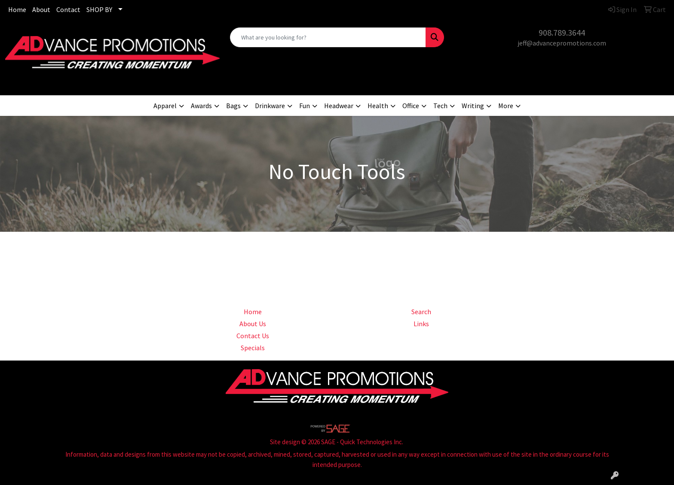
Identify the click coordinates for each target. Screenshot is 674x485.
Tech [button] (440, 105)
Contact (68, 9)
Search (421, 311)
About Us (252, 323)
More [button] (505, 105)
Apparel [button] (165, 105)
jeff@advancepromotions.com (562, 43)
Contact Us (252, 335)
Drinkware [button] (270, 105)
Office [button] (410, 105)
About (41, 9)
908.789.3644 (562, 32)
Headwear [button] (338, 105)
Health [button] (378, 105)
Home (17, 9)
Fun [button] (304, 105)
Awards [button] (201, 105)
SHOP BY (99, 9)
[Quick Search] (328, 37)
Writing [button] (473, 105)
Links (421, 323)
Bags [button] (233, 105)
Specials (253, 347)
